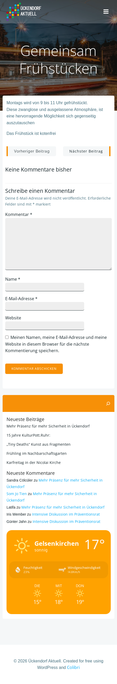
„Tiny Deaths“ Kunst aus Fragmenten (39, 444)
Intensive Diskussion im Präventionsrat (66, 514)
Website (13, 318)
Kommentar (18, 214)
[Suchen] (108, 403)
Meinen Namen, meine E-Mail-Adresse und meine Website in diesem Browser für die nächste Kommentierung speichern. (56, 343)
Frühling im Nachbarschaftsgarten (37, 453)
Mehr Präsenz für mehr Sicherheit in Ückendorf (48, 426)
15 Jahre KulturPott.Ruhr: (28, 435)
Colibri (73, 667)
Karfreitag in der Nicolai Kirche (34, 462)
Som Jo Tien (17, 493)
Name (12, 279)
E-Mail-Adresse (21, 298)
